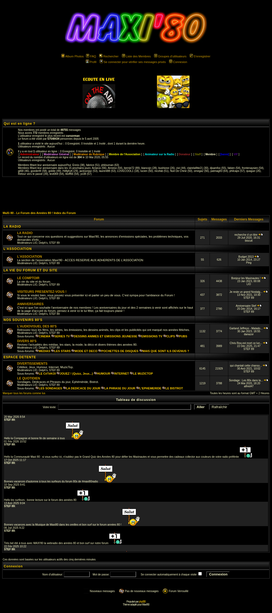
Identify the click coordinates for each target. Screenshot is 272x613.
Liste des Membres (136, 56)
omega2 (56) (201, 170)
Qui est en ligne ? (19, 123)
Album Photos (72, 56)
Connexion (178, 62)
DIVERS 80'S (26, 341)
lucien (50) (146, 170)
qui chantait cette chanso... (248, 365)
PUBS (181, 336)
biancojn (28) (149, 168)
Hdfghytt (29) (70, 170)
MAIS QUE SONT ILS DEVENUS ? (164, 351)
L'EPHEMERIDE (148, 388)
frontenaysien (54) (253, 168)
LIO (35, 242)
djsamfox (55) (218, 168)
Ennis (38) (78, 165)
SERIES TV (60, 336)
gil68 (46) (23, 170)
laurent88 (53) (107, 170)
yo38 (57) (86, 173)
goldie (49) (54, 170)
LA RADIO (12, 226)
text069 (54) (57, 173)
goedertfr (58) (39, 170)
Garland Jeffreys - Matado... (248, 328)
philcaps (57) (237, 170)
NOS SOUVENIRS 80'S (23, 320)
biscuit (248, 240)
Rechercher (108, 56)
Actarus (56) (99, 168)
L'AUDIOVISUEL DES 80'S (37, 326)
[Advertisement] (136, 194)
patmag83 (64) (219, 170)
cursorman (73, 135)
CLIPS (169, 336)
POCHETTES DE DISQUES (118, 351)
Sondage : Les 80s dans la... (249, 380)
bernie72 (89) (132, 168)
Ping (248, 262)
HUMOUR (102, 373)
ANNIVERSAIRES (30, 304)
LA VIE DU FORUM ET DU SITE (30, 270)
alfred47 (249, 386)
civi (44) (180, 168)
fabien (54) (234, 168)
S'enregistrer (200, 56)
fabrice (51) (93, 165)
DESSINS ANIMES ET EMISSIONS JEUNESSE (103, 336)
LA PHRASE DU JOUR (118, 388)
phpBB (142, 601)
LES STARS (60, 351)
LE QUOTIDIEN (28, 378)
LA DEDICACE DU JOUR (81, 388)
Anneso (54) (115, 168)
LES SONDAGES (48, 388)
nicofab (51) (161, 170)
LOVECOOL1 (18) (128, 170)
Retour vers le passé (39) (33, 173)
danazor (249, 334)
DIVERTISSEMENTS (32, 363)
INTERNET (120, 373)
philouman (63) (110, 165)
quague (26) (253, 170)
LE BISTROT (172, 388)
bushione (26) (166, 168)
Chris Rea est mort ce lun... (249, 343)
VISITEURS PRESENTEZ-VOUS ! (41, 292)
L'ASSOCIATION (17, 249)
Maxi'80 (145, 604)
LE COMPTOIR (28, 278)
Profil (91, 62)
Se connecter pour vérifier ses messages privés (133, 62)
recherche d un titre (248, 234)
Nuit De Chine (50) (181, 170)
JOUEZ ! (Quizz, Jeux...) (75, 373)
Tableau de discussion (136, 400)
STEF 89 (54, 242)
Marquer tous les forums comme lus (24, 393)
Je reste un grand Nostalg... (248, 291)
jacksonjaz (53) (89, 170)
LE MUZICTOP (141, 373)
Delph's (43, 242)
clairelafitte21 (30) (197, 168)
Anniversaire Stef (249, 305)
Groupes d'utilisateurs (170, 56)
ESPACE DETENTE (19, 357)
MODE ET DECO (84, 351)
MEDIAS (42, 351)
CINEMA (42, 336)
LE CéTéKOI (45, 373)
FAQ (91, 56)
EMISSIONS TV (150, 336)
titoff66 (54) (72, 173)
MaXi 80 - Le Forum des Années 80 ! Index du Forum (39, 213)
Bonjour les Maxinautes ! (248, 278)
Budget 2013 (248, 256)
